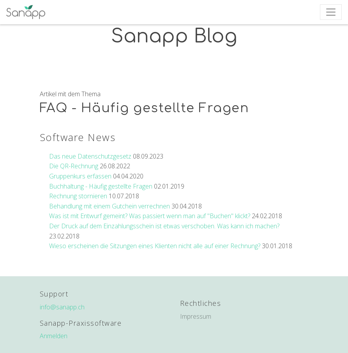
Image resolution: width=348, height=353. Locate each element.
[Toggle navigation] (331, 12)
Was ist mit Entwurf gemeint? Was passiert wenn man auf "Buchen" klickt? (149, 216)
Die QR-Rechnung (73, 166)
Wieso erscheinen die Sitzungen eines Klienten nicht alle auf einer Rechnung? (154, 246)
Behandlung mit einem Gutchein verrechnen (109, 206)
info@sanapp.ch (62, 307)
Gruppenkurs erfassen (80, 176)
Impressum (195, 316)
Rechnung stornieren (78, 196)
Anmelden (53, 336)
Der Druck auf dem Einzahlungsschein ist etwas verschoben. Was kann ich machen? (164, 226)
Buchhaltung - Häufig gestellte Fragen (100, 186)
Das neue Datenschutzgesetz (90, 156)
